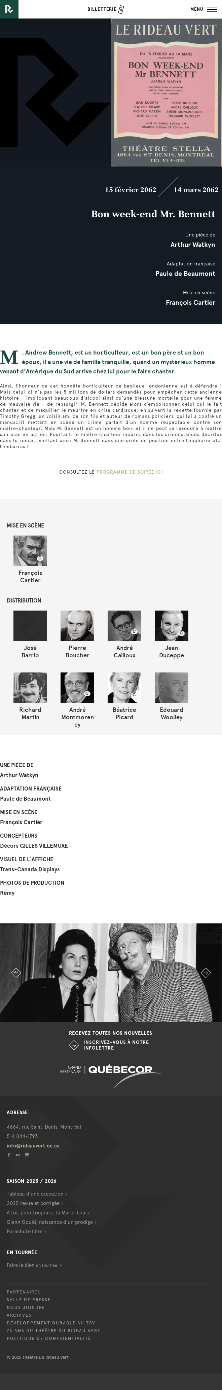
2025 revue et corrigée (33, 1203)
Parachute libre (24, 1232)
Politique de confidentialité (49, 1338)
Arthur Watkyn (193, 245)
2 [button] (106, 1015)
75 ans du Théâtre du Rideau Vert (54, 1330)
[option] (111, 972)
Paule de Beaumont (185, 273)
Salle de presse (29, 1300)
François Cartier (190, 302)
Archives (19, 1315)
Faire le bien (32, 1265)
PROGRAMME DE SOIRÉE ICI (130, 472)
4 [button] (126, 1015)
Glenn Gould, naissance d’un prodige (50, 1222)
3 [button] (116, 1015)
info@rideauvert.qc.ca (33, 1146)
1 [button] (95, 1015)
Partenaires (23, 1292)
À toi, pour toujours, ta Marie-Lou (46, 1213)
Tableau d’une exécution (35, 1194)
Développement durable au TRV (51, 1323)
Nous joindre (26, 1307)
